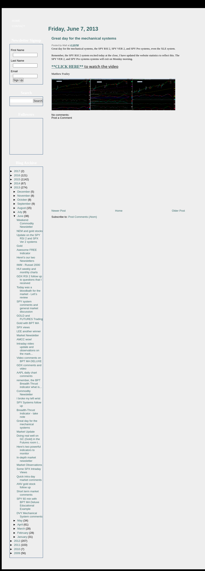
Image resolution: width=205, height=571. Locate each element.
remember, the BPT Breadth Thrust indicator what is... (29, 384)
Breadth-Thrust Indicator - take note (27, 413)
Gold (19, 245)
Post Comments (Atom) (82, 216)
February (23, 532)
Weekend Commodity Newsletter (25, 223)
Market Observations (29, 464)
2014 (17, 183)
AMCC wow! (24, 339)
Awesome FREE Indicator (27, 251)
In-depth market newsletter (26, 459)
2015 (17, 179)
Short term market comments (28, 493)
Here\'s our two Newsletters (26, 259)
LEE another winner (29, 331)
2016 (17, 175)
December (24, 191)
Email (14, 71)
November (24, 195)
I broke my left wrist (28, 398)
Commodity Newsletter (25, 392)
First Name (17, 50)
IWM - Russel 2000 (28, 264)
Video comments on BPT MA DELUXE (29, 359)
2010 (17, 549)
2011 (17, 544)
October (22, 199)
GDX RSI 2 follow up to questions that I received (29, 280)
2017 (17, 171)
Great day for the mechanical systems (27, 424)
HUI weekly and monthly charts (27, 270)
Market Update (26, 431)
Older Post (178, 210)
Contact (18, 26)
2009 (17, 553)
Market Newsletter (28, 335)
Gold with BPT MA (28, 323)
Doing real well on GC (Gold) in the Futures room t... (28, 439)
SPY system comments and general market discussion (27, 306)
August (22, 208)
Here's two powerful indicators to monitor (29, 450)
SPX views (23, 327)
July (20, 212)
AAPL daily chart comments (27, 374)
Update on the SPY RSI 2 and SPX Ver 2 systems (28, 238)
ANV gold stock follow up (26, 485)
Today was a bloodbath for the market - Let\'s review (28, 292)
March (21, 528)
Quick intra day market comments (29, 478)
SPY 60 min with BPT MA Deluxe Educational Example (28, 503)
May (20, 520)
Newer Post (58, 210)
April (20, 524)
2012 (17, 540)
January (22, 536)
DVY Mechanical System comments (29, 515)
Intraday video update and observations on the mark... (28, 348)
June (20, 216)
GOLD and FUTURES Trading (30, 317)
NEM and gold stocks (30, 231)
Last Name (17, 60)
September (24, 203)
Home (16, 20)
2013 (17, 187)
